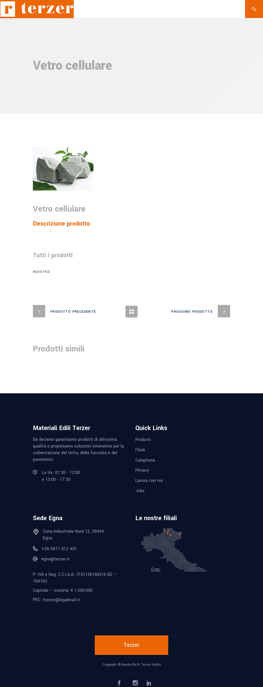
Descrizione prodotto (61, 224)
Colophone (145, 460)
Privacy (142, 470)
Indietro (41, 272)
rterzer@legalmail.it (61, 600)
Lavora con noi (149, 480)
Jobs (140, 491)
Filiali (140, 450)
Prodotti (143, 440)
